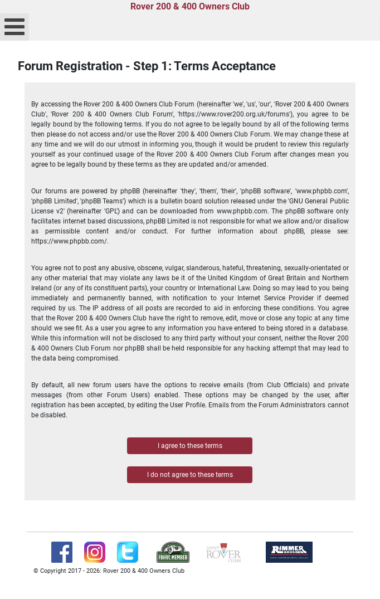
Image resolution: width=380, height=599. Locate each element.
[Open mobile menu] (14, 27)
